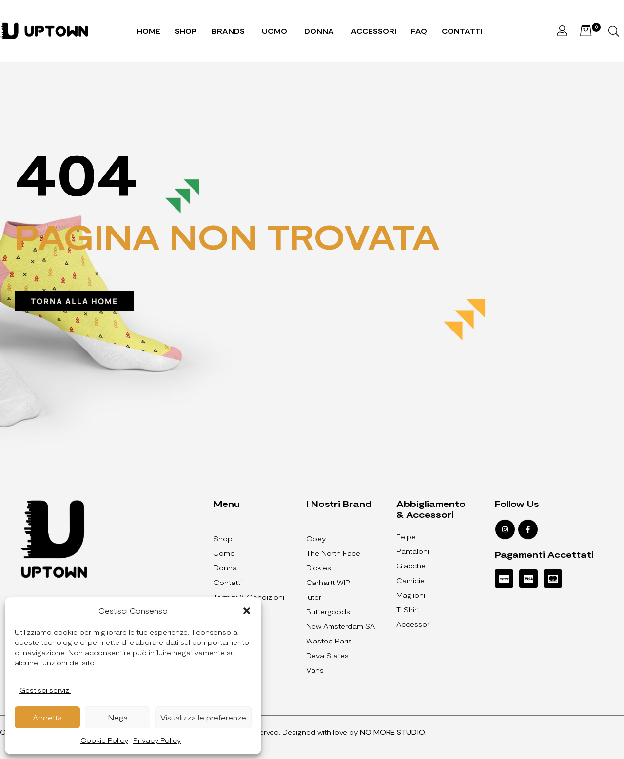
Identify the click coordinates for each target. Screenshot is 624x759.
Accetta (47, 717)
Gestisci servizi (45, 690)
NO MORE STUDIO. (393, 732)
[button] (247, 611)
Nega (118, 717)
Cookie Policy (104, 740)
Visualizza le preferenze (203, 717)
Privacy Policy (157, 740)
